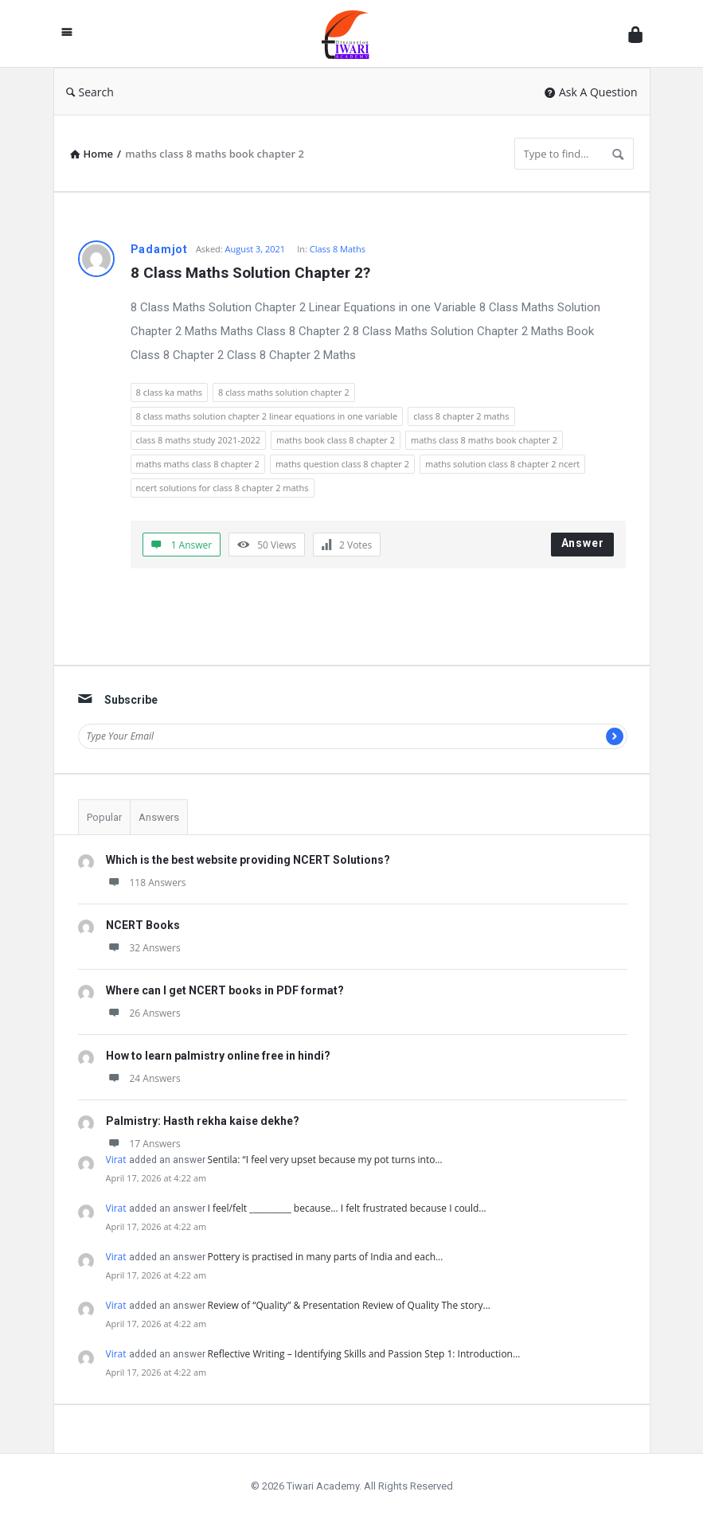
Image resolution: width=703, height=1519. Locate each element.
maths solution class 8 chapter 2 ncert (502, 464)
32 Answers (143, 948)
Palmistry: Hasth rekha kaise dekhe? (202, 1121)
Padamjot (159, 249)
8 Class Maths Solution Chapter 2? (250, 273)
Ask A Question (591, 92)
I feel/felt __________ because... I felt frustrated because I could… (347, 1208)
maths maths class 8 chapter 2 (198, 464)
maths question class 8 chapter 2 (342, 464)
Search (90, 92)
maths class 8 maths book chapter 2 (484, 440)
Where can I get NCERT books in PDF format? (225, 990)
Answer (582, 543)
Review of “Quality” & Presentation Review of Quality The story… (349, 1305)
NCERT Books (143, 925)
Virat (116, 1159)
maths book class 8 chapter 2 (335, 440)
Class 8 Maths (337, 249)
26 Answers (143, 1013)
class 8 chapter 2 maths (461, 416)
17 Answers (143, 1143)
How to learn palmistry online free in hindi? (218, 1055)
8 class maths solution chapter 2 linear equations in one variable (267, 416)
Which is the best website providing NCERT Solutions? (248, 859)
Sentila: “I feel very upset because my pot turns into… (325, 1159)
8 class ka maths (169, 392)
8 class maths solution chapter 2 (284, 392)
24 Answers (143, 1078)
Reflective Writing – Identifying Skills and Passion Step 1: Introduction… (364, 1354)
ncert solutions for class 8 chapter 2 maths (222, 488)
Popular (104, 817)
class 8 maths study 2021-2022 (198, 440)
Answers (159, 817)
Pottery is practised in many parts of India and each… (325, 1256)
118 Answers (146, 882)
